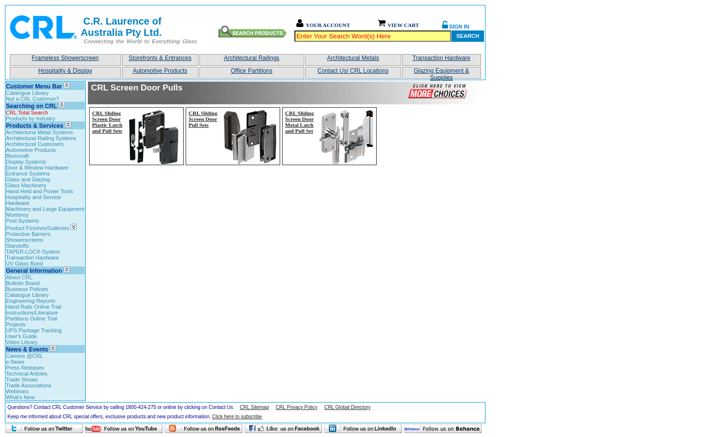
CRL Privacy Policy (297, 407)
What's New (20, 397)
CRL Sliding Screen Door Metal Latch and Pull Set (299, 122)
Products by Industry (30, 118)
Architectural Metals (353, 58)
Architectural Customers (35, 144)
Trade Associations (29, 385)
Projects (16, 324)
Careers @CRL (24, 356)
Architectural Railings (252, 58)
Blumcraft (17, 156)
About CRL (19, 277)
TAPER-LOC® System (33, 252)
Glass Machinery (26, 185)
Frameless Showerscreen (65, 58)
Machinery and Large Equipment (45, 209)
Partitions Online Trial (32, 318)
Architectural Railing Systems (41, 138)
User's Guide (21, 336)
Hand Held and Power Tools (39, 191)
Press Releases (25, 368)
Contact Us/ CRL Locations (353, 70)
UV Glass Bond (24, 263)
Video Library (22, 342)
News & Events (27, 349)
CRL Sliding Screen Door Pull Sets (203, 119)
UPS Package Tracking (34, 330)
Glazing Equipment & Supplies (441, 73)
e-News (15, 362)
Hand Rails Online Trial (34, 307)
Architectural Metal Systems (39, 132)
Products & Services (35, 125)
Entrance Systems (28, 173)
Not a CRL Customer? (32, 99)
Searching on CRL (31, 106)
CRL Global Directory (347, 407)
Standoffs (17, 246)
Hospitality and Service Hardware (33, 200)
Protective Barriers (28, 234)
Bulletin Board (23, 283)
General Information (34, 270)
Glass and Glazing (28, 179)
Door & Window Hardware (37, 168)
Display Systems (26, 162)
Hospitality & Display (65, 70)
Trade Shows (21, 379)
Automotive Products (160, 70)
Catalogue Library (27, 93)
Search (467, 36)
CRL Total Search (27, 113)
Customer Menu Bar (34, 86)
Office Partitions (251, 70)
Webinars (17, 391)
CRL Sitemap (254, 407)
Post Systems (22, 221)
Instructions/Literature (32, 313)
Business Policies (27, 289)
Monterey (17, 215)
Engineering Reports (30, 301)
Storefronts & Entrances (160, 58)
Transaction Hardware (442, 58)
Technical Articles (26, 374)
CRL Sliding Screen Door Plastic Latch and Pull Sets (107, 122)
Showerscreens (24, 240)
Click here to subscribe (237, 416)
